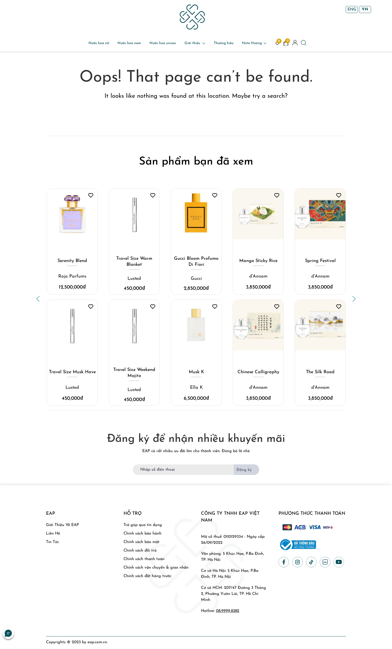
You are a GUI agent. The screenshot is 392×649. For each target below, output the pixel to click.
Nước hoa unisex (163, 43)
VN (365, 10)
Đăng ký (244, 470)
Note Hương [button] (254, 43)
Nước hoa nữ (98, 43)
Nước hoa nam (129, 43)
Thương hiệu (224, 43)
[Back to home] (192, 17)
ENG (352, 10)
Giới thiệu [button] (194, 43)
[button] (38, 299)
